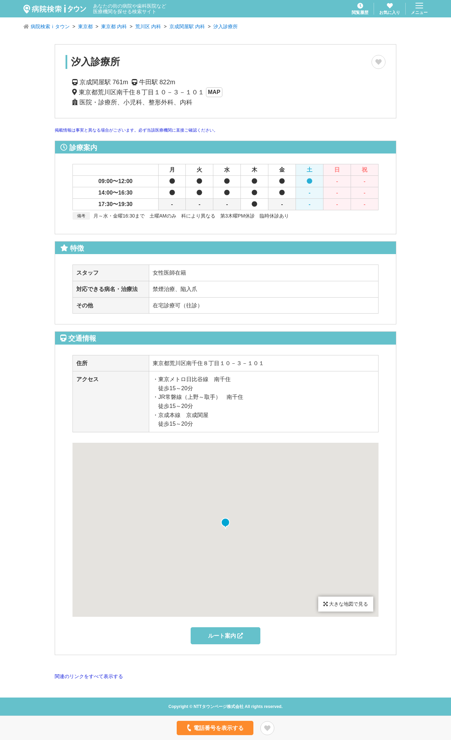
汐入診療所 (225, 26)
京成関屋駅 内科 (187, 26)
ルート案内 (225, 636)
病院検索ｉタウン (50, 26)
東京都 (85, 26)
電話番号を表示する (214, 728)
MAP (214, 92)
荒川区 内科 (148, 26)
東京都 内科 (114, 26)
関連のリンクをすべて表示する (89, 676)
